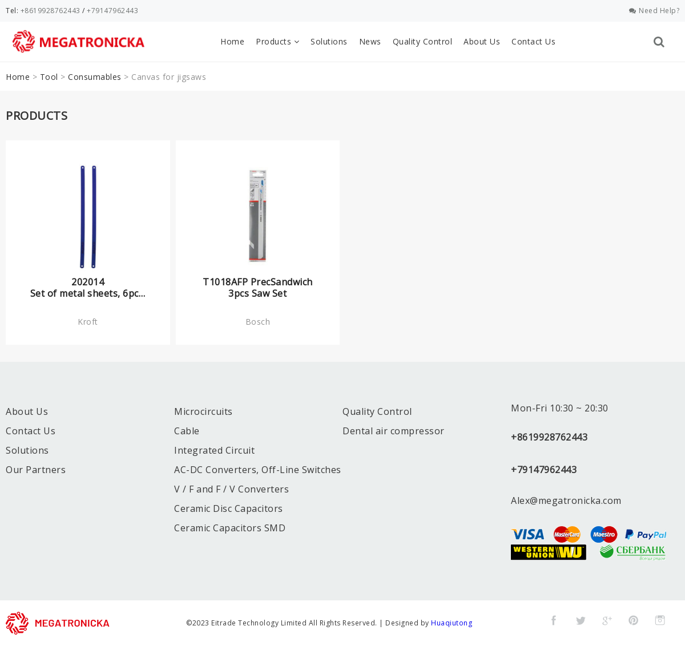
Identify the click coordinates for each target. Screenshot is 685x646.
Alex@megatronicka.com (566, 500)
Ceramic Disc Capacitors (228, 508)
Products (277, 41)
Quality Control (423, 41)
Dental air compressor (393, 431)
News (370, 41)
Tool (49, 76)
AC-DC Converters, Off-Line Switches (257, 469)
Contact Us (533, 41)
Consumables (95, 76)
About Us (482, 41)
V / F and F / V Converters (231, 489)
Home (232, 41)
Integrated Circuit (214, 450)
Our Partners (36, 469)
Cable (187, 431)
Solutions (329, 41)
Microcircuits (203, 411)
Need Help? (654, 10)
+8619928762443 (50, 10)
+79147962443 (112, 10)
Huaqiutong (451, 623)
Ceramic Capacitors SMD (229, 528)
